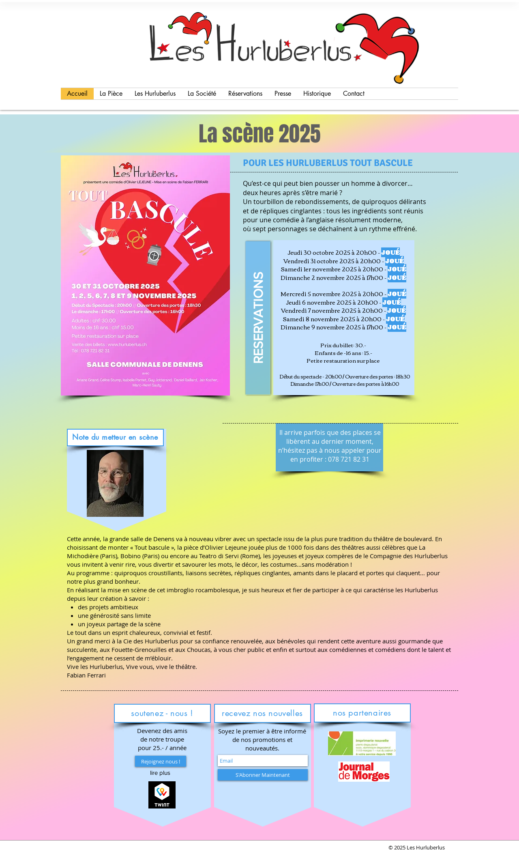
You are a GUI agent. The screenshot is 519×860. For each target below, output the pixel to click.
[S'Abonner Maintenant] (263, 774)
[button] (160, 772)
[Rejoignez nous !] (160, 761)
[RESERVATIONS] (258, 318)
